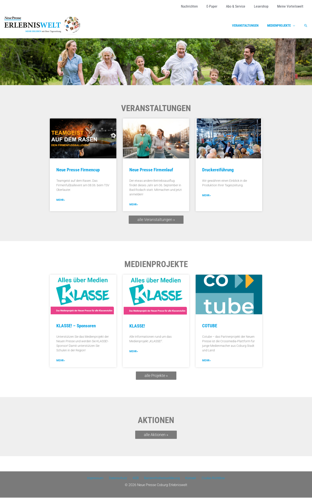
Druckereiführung (218, 169)
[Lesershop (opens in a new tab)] (264, 6)
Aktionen (156, 421)
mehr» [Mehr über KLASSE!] (133, 351)
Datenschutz (118, 479)
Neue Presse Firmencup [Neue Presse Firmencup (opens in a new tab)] (78, 169)
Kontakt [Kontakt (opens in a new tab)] (189, 479)
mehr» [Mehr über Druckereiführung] (206, 195)
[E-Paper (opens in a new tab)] (218, 6)
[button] (306, 26)
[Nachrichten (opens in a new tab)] (197, 6)
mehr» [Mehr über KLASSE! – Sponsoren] (60, 360)
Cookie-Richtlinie (211, 479)
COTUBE (209, 326)
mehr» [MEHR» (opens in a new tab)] (60, 200)
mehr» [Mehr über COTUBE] (206, 360)
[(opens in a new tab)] (83, 138)
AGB (134, 479)
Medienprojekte (156, 264)
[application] (294, 25)
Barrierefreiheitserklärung (160, 479)
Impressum (96, 479)
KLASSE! (137, 326)
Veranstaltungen (156, 108)
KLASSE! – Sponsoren (76, 326)
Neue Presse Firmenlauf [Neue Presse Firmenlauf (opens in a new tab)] (151, 169)
